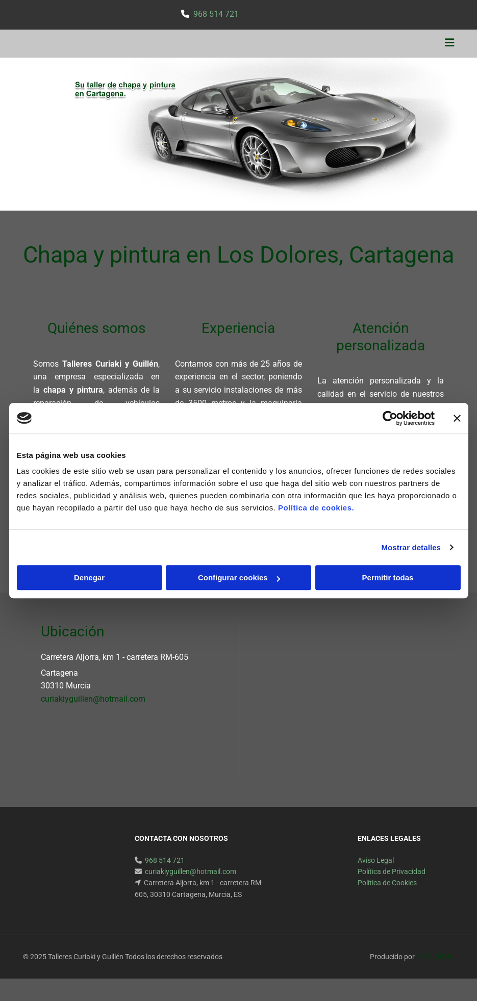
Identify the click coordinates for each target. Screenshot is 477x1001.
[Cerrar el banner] (457, 418)
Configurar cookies (239, 577)
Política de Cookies (387, 883)
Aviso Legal (376, 860)
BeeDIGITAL (435, 957)
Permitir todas (388, 577)
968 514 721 (216, 14)
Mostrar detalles (411, 547)
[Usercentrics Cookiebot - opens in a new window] (390, 418)
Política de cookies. (316, 507)
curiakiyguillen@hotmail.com (93, 699)
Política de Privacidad (391, 871)
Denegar (89, 577)
